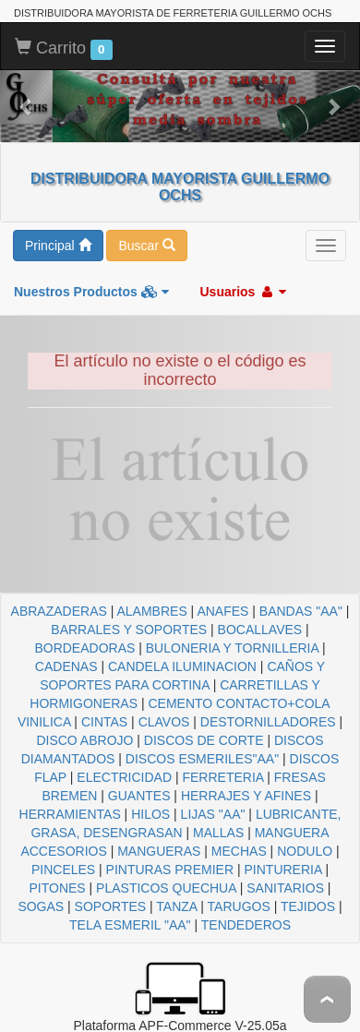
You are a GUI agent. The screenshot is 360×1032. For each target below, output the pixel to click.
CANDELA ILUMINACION (182, 666)
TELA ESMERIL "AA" (130, 925)
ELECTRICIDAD (124, 777)
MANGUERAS (158, 851)
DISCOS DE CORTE (204, 740)
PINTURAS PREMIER (170, 869)
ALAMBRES (151, 611)
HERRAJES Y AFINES (246, 795)
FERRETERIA (222, 777)
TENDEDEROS (246, 925)
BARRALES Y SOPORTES (129, 629)
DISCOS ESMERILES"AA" (202, 758)
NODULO (304, 851)
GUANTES (139, 795)
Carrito (64, 49)
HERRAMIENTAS (70, 814)
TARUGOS (239, 906)
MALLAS (218, 832)
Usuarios (242, 291)
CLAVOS (164, 721)
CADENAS (66, 666)
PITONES (57, 888)
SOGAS (41, 906)
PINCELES (63, 869)
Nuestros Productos (91, 291)
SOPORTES (111, 906)
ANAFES (222, 611)
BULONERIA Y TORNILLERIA (232, 648)
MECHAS (239, 851)
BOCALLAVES (260, 629)
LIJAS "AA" (213, 814)
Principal (58, 245)
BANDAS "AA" (300, 611)
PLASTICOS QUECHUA (166, 888)
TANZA (176, 906)
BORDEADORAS (84, 648)
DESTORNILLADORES (268, 721)
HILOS (150, 814)
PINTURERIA (283, 869)
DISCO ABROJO (84, 740)
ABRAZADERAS (59, 611)
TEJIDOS (308, 906)
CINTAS (104, 721)
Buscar (146, 245)
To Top (327, 999)
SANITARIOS (285, 888)
